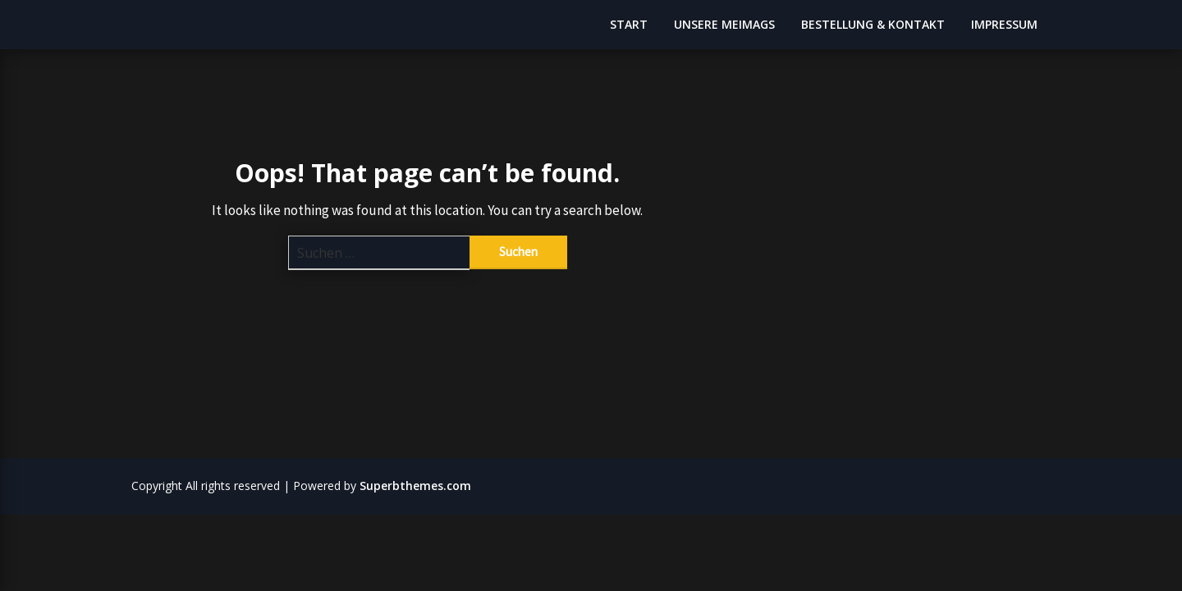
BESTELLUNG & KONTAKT (873, 24)
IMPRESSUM (1004, 24)
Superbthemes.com (415, 485)
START (629, 24)
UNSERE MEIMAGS (724, 24)
